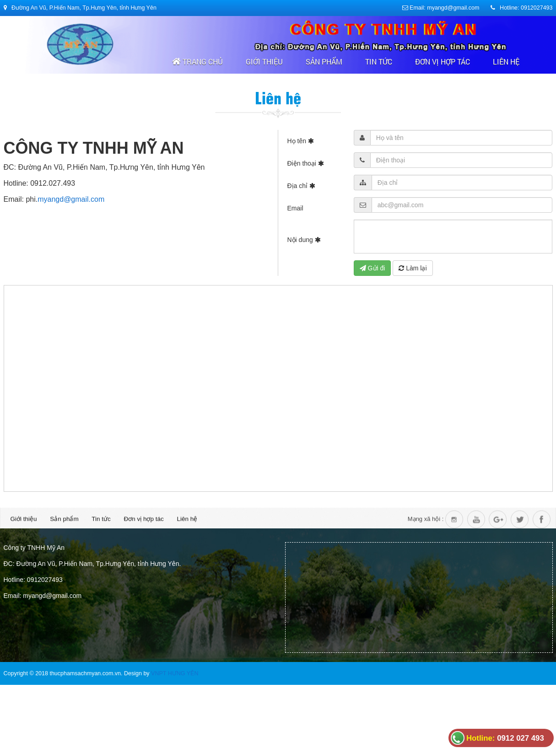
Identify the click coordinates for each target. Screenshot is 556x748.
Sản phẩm (324, 61)
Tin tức (378, 61)
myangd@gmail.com (71, 199)
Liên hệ (506, 61)
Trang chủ (197, 61)
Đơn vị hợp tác (442, 61)
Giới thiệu (264, 61)
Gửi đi (372, 268)
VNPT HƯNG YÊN (174, 673)
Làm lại (412, 268)
